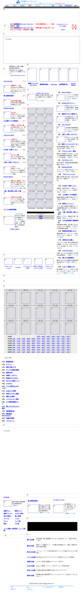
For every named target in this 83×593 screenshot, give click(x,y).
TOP (12, 587)
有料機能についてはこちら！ (29, 1)
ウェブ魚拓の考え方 (48, 587)
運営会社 (13, 589)
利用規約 (61, 587)
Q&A (28, 587)
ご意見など (30, 589)
